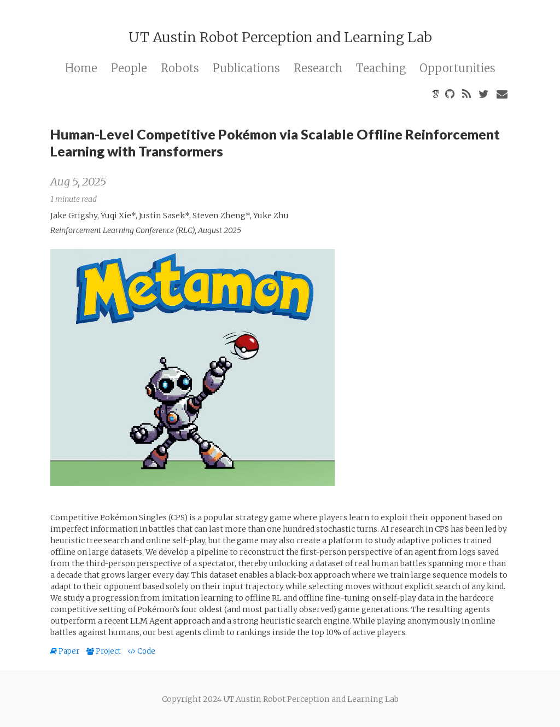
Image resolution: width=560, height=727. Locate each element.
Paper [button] (65, 651)
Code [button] (141, 651)
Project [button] (104, 651)
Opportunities (457, 68)
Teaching (381, 68)
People (129, 68)
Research (318, 68)
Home (81, 68)
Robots (180, 68)
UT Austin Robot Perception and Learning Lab (280, 37)
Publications (246, 68)
